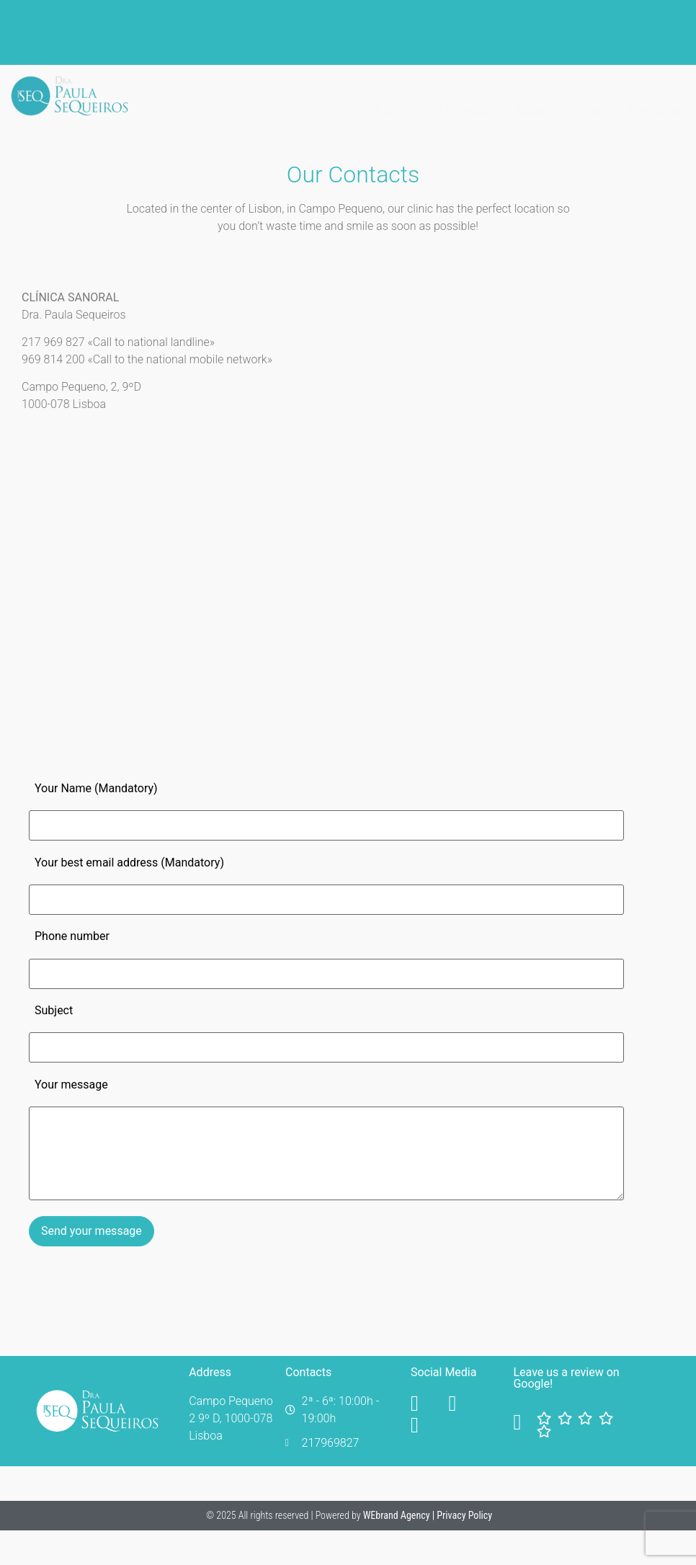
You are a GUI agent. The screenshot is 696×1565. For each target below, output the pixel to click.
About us (374, 95)
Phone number (72, 936)
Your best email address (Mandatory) (129, 862)
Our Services (456, 95)
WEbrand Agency (397, 1515)
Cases (533, 95)
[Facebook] (426, 1403)
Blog (589, 95)
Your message (71, 1084)
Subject (54, 1010)
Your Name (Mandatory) (96, 788)
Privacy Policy (464, 1515)
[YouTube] (463, 1403)
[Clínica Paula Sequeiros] (174, 600)
